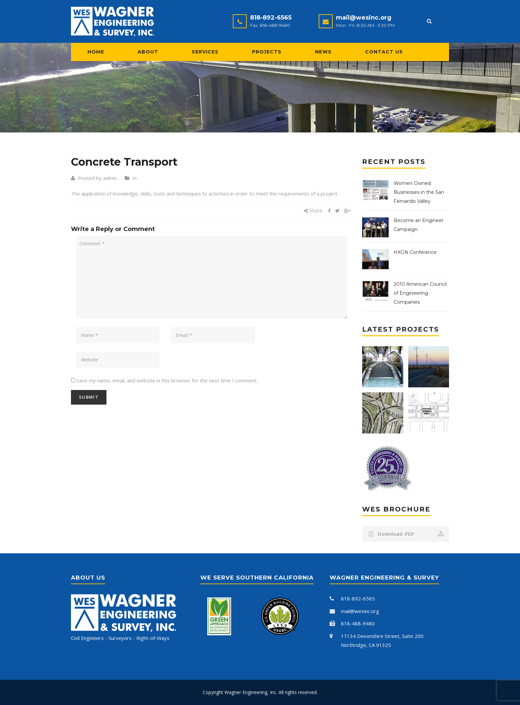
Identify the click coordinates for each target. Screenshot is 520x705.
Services (205, 52)
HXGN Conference (415, 252)
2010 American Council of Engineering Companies (420, 293)
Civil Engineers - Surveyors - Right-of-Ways (120, 638)
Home (96, 52)
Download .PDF (406, 533)
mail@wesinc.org (363, 17)
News (323, 52)
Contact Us (384, 52)
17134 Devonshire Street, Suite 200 (382, 636)
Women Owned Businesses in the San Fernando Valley (419, 192)
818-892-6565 (271, 17)
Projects (267, 52)
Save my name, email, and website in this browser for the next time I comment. (167, 380)
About (148, 52)
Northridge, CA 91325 (366, 645)
